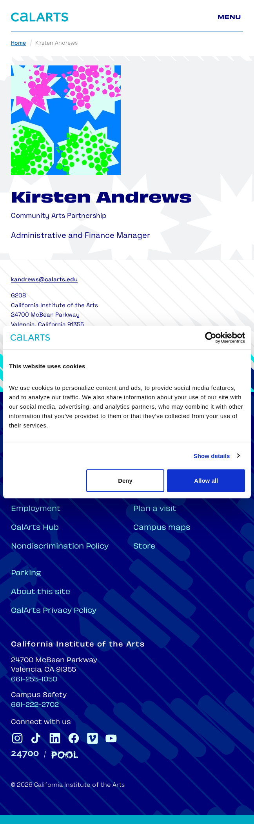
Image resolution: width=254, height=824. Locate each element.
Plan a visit (154, 509)
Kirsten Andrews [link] (56, 43)
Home (18, 43)
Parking (26, 573)
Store (144, 546)
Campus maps (161, 528)
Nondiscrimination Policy (60, 546)
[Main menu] (230, 17)
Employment (36, 509)
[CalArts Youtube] (111, 738)
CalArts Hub (35, 528)
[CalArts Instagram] (17, 738)
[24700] (25, 754)
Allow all (206, 480)
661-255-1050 (34, 680)
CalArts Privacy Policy (53, 611)
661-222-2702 (35, 705)
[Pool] (64, 755)
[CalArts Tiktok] (36, 738)
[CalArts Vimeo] (92, 738)
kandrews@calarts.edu (44, 280)
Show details (212, 455)
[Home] (39, 17)
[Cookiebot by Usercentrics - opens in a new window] (210, 337)
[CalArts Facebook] (73, 738)
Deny (125, 480)
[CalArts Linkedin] (55, 738)
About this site (40, 592)
